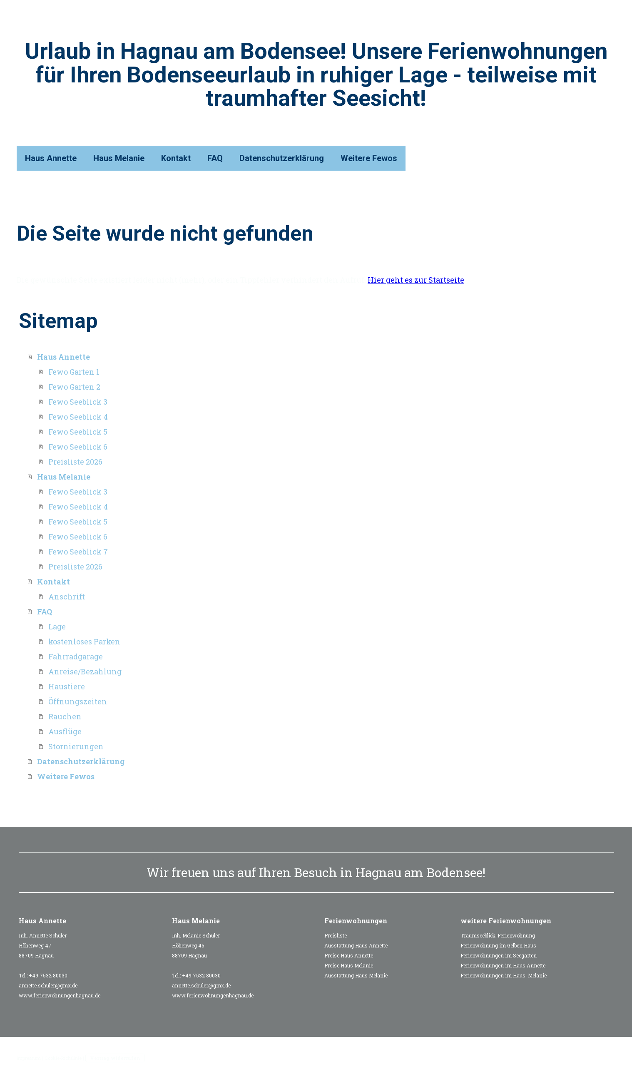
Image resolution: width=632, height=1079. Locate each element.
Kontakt (176, 158)
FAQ (215, 158)
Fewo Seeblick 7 (78, 552)
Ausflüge (65, 731)
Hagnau (378, 872)
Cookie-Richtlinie (63, 1058)
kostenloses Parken (84, 641)
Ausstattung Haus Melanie (356, 975)
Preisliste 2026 (75, 462)
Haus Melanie (118, 158)
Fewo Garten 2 (74, 387)
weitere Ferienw (488, 920)
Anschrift (66, 597)
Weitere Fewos (369, 158)
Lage (57, 626)
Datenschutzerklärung (281, 158)
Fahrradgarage (75, 656)
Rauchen (65, 716)
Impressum (29, 1058)
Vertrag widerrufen (115, 1058)
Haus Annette (51, 158)
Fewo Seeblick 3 (77, 402)
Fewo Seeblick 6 (77, 447)
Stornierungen (76, 746)
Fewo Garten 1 (74, 372)
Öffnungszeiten (77, 701)
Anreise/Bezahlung (85, 671)
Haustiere (66, 686)
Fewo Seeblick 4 (78, 417)
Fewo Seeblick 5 (77, 432)
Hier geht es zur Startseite (416, 280)
